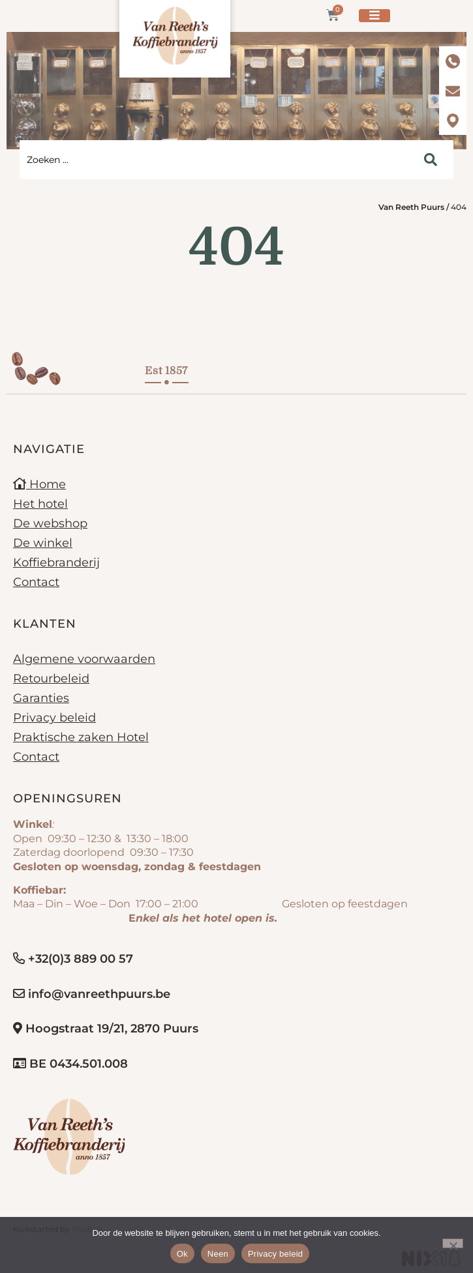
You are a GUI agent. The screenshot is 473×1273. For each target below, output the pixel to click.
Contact (36, 582)
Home (39, 484)
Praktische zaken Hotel (81, 737)
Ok (182, 1254)
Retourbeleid (51, 678)
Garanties (41, 698)
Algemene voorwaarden (84, 659)
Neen (217, 1254)
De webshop (50, 523)
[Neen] (452, 1243)
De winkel (42, 543)
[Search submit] (430, 160)
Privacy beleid (54, 717)
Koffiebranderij (56, 562)
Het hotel (40, 504)
